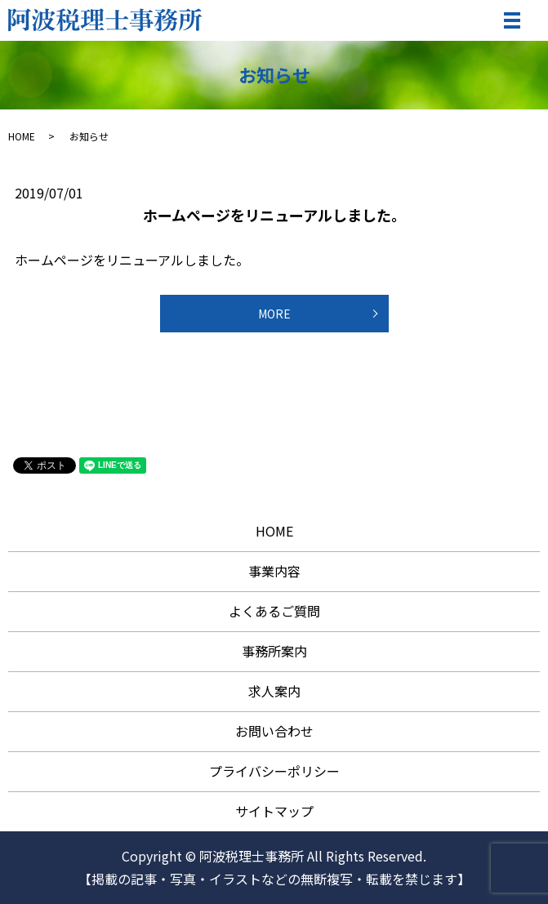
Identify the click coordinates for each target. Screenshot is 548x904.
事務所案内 (274, 651)
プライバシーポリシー (274, 771)
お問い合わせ (274, 731)
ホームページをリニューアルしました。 (274, 214)
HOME (21, 136)
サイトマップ (274, 811)
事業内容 (274, 571)
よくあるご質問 (274, 611)
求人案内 (274, 691)
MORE (274, 313)
